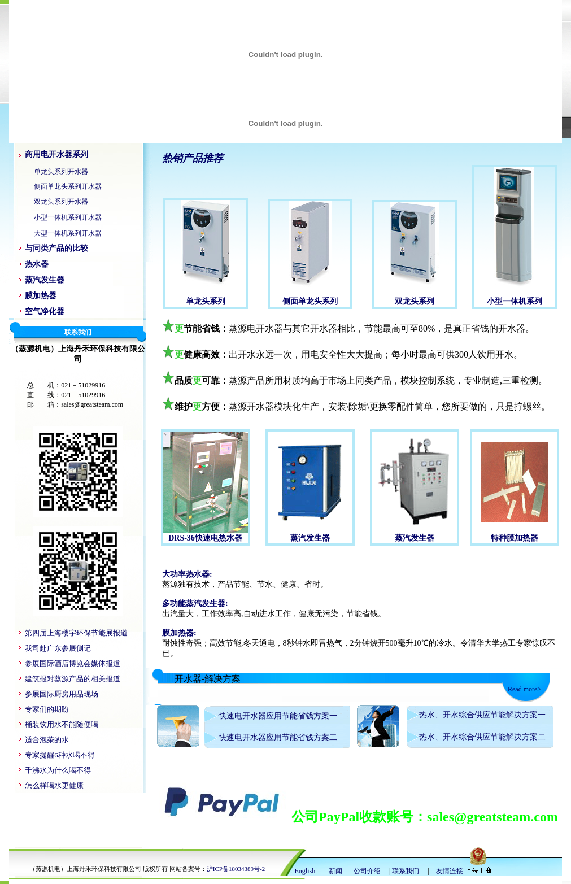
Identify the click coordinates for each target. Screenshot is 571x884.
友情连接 (449, 871)
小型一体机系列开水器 (68, 217)
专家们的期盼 (47, 709)
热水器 (37, 264)
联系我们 (405, 871)
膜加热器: (179, 633)
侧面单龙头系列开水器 (68, 186)
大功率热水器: (187, 574)
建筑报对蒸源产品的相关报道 (72, 678)
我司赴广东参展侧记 (58, 648)
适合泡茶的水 (47, 739)
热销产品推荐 (192, 158)
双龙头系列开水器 (61, 202)
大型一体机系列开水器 (68, 233)
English (306, 871)
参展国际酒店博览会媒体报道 (72, 663)
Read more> (524, 689)
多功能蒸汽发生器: (195, 603)
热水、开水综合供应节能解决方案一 (482, 715)
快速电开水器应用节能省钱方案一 (278, 716)
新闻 (335, 871)
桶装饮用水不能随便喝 (61, 724)
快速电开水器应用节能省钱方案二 (278, 737)
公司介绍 (367, 871)
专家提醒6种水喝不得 (60, 755)
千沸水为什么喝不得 (58, 770)
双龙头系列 (414, 301)
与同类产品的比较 (56, 248)
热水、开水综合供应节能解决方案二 (482, 737)
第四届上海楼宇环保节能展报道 (76, 633)
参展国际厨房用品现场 (61, 694)
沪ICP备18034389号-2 (236, 868)
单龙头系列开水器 (61, 172)
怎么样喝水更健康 (54, 785)
